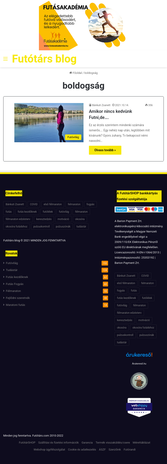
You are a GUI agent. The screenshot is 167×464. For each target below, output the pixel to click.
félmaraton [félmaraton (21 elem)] (81, 211)
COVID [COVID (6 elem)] (34, 204)
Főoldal (75, 73)
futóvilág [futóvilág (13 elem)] (64, 211)
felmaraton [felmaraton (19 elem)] (74, 204)
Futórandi (130, 449)
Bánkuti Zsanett (101, 105)
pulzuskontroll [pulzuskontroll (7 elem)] (41, 226)
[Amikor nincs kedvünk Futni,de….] (49, 122)
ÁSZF (102, 449)
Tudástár (12, 270)
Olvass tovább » (105, 150)
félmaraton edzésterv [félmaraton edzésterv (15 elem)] (18, 219)
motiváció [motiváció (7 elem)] (63, 219)
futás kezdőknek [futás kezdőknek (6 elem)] (27, 211)
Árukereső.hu (139, 363)
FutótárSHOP (27, 442)
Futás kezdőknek (17, 277)
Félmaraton (13, 291)
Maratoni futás (15, 305)
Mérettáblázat (141, 442)
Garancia (87, 442)
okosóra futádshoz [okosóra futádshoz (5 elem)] (16, 226)
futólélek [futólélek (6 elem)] (48, 211)
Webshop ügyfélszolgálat (49, 449)
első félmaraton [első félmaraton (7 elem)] (53, 204)
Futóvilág (12, 263)
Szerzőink (115, 449)
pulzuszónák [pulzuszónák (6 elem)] (63, 226)
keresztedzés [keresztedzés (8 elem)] (44, 219)
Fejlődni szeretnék (18, 298)
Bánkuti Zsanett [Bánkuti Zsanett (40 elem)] (15, 204)
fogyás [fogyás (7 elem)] (90, 204)
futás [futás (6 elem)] (9, 211)
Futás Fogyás (14, 284)
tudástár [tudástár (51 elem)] (81, 226)
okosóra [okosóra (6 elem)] (80, 219)
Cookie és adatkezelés (82, 449)
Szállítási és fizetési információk (58, 442)
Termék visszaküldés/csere (113, 442)
